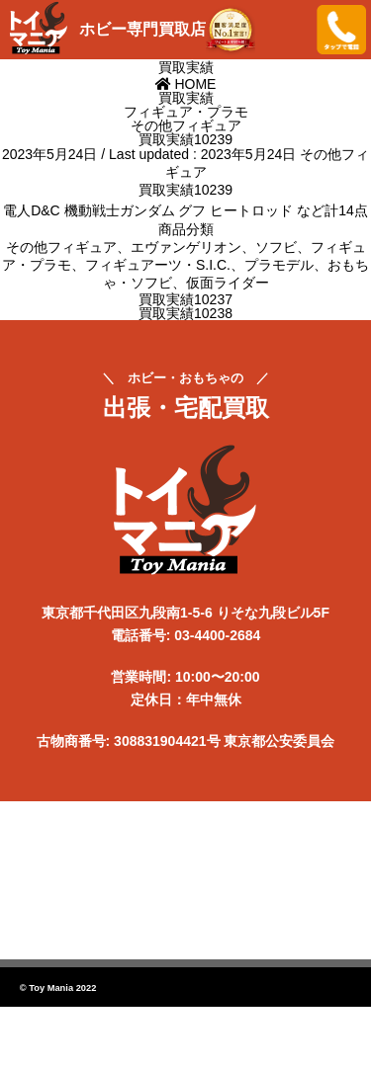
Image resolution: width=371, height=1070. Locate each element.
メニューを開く (287, 29)
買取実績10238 (185, 313)
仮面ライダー (227, 282)
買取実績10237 (185, 299)
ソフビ (276, 247)
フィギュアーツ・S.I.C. (158, 265)
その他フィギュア (61, 247)
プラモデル (279, 265)
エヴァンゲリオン (186, 247)
